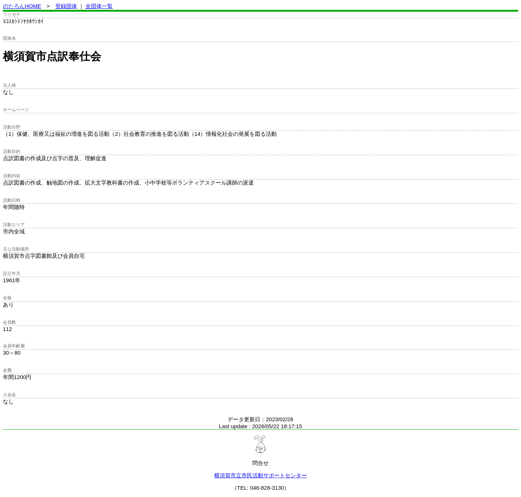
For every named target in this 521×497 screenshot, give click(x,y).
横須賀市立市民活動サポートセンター (260, 475)
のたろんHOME (22, 6)
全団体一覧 (99, 6)
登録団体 (66, 6)
